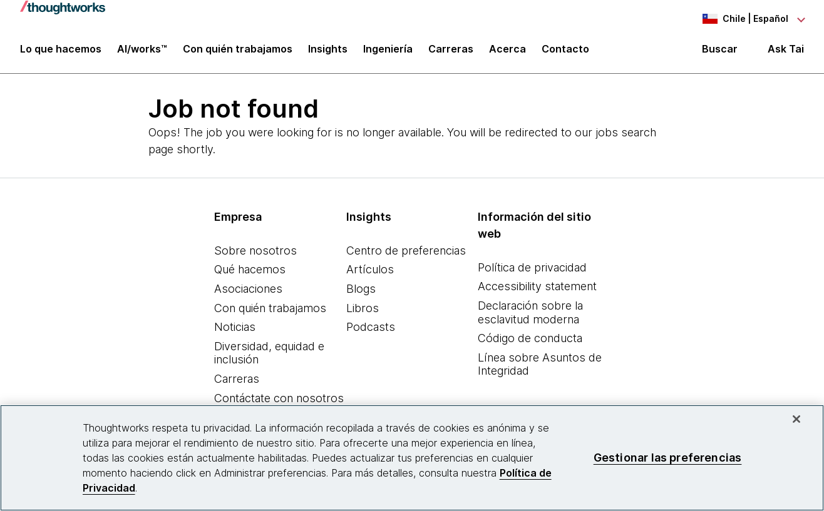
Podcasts (370, 328)
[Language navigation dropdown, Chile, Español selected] (735, 19)
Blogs (361, 289)
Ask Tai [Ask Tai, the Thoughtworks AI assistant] (786, 51)
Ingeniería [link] (388, 51)
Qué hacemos (250, 271)
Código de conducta (530, 339)
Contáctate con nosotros (279, 399)
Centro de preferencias (406, 251)
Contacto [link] (565, 51)
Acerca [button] (507, 51)
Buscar (720, 51)
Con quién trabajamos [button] (237, 51)
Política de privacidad (532, 268)
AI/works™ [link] (142, 51)
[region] (412, 458)
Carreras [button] (450, 51)
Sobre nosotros (255, 251)
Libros (362, 309)
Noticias (234, 328)
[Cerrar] (796, 419)
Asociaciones (248, 289)
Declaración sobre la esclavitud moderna (530, 313)
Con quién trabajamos (270, 309)
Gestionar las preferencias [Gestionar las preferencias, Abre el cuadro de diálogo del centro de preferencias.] (668, 457)
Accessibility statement (537, 288)
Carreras (236, 380)
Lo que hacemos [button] (60, 51)
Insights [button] (328, 51)
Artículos (370, 271)
